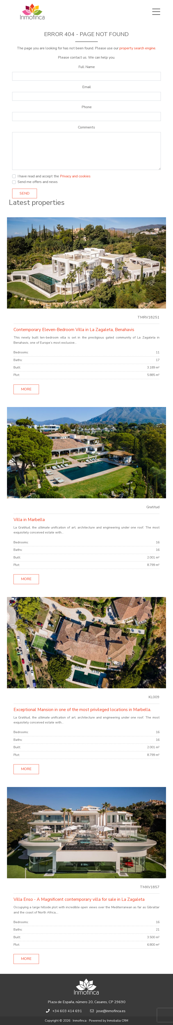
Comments (86, 127)
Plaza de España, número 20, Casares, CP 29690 (86, 1002)
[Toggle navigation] (156, 12)
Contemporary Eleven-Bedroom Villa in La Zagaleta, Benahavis (74, 330)
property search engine (137, 48)
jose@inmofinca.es (110, 1011)
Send (25, 193)
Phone (87, 107)
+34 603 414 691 (67, 1011)
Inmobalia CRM (117, 1020)
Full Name (86, 66)
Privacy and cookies (75, 176)
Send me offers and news (38, 181)
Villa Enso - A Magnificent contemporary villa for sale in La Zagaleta (79, 899)
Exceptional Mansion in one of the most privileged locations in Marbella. (82, 710)
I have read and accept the (54, 176)
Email (86, 87)
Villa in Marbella (29, 520)
